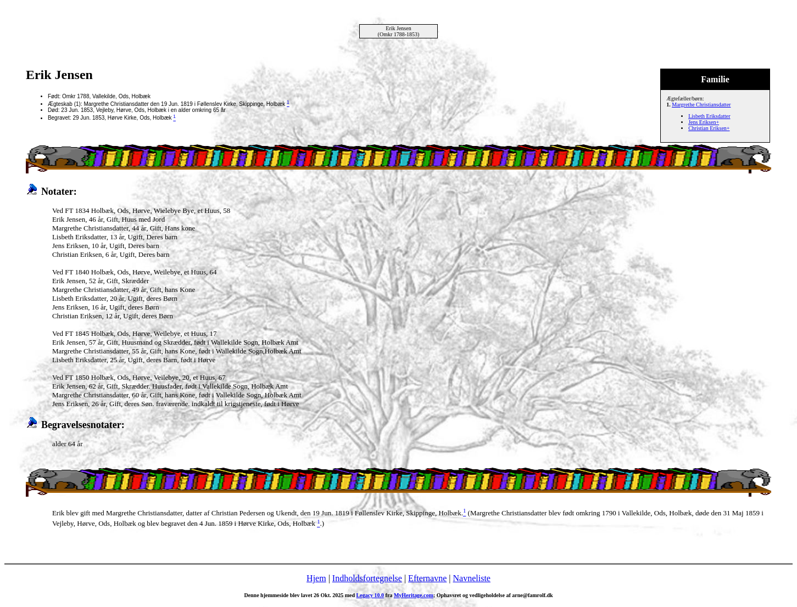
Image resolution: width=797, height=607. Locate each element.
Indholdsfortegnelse (367, 578)
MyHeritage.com (413, 595)
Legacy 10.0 (370, 595)
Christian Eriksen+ (708, 128)
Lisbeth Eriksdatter (709, 116)
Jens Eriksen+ (703, 122)
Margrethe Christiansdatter (701, 105)
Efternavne (427, 578)
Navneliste (472, 578)
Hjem (316, 578)
